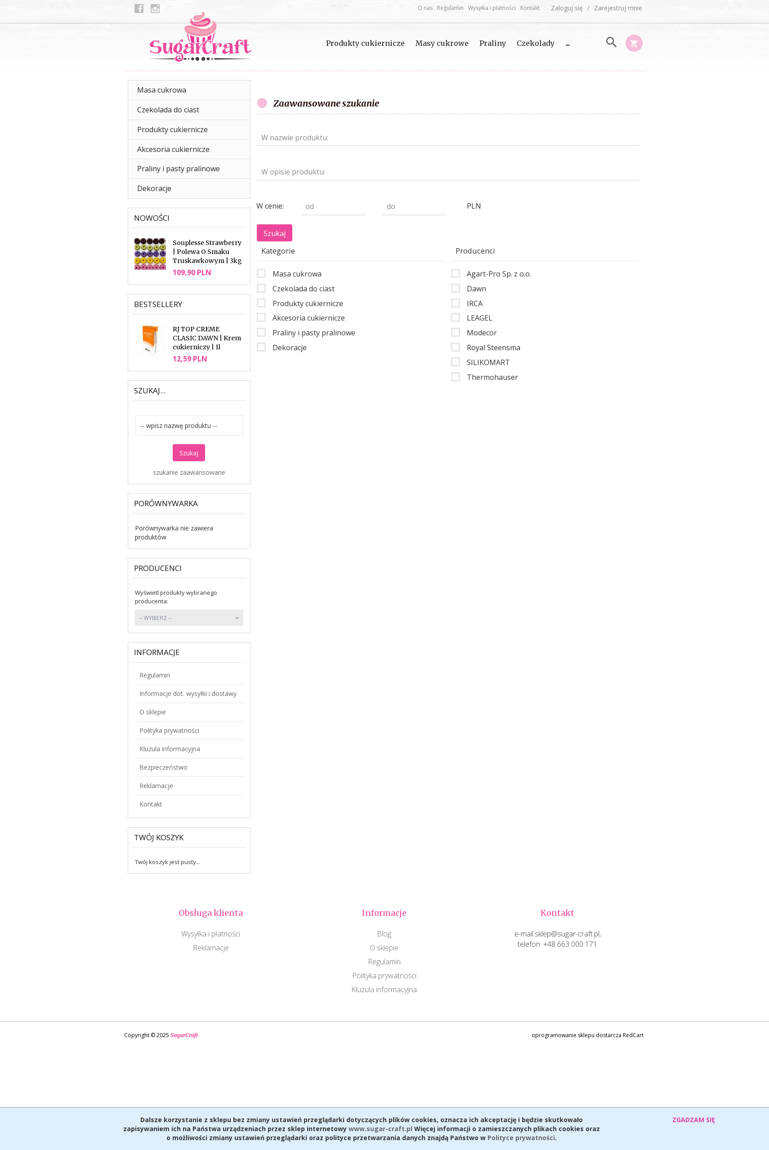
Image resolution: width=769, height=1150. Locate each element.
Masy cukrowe (442, 43)
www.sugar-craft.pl (380, 1128)
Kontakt (530, 8)
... (567, 43)
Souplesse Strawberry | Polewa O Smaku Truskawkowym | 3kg (207, 252)
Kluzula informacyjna (169, 748)
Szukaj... (149, 390)
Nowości (152, 218)
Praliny (492, 43)
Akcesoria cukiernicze (173, 149)
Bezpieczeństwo (163, 767)
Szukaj (188, 453)
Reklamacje (156, 785)
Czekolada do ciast (168, 110)
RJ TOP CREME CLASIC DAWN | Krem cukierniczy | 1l (207, 338)
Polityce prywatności (521, 1137)
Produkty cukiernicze (365, 43)
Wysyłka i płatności (492, 8)
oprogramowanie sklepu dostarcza (576, 1035)
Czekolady (535, 43)
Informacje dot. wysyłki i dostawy (188, 693)
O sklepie (152, 712)
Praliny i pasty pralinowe (178, 169)
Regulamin (450, 8)
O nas (425, 8)
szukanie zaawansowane (189, 472)
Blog (384, 934)
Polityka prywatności (169, 730)
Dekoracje (154, 188)
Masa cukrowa (161, 90)
